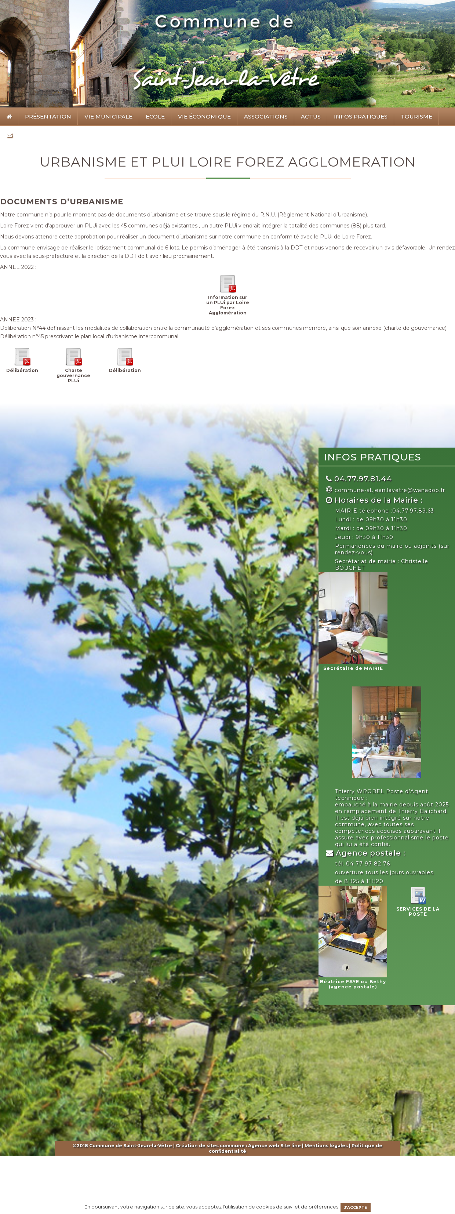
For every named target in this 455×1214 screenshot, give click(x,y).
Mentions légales (326, 1145)
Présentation (46, 118)
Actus (311, 116)
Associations (263, 118)
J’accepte (355, 1207)
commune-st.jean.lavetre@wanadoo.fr (390, 490)
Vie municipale (106, 118)
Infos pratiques (358, 118)
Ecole (153, 118)
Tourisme (414, 118)
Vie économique (202, 118)
